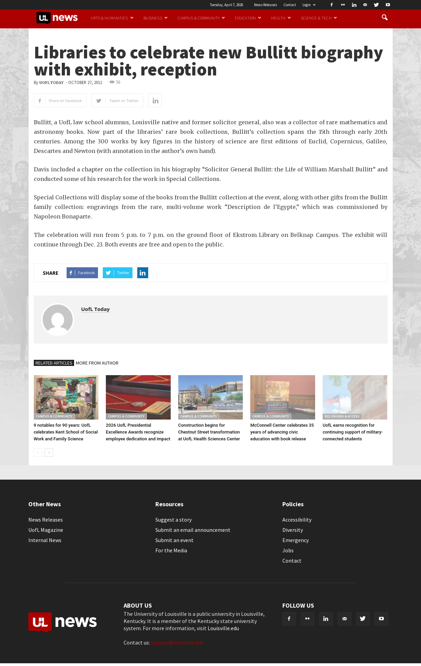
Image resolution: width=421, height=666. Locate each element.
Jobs (288, 550)
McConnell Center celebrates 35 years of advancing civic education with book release (282, 432)
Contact (289, 4)
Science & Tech (319, 17)
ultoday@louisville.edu (177, 642)
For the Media (171, 550)
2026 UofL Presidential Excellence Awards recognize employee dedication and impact (138, 432)
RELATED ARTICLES (54, 363)
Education (248, 17)
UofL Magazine (45, 529)
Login (309, 4)
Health (281, 17)
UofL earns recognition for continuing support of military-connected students (353, 432)
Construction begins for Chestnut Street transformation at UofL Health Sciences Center (209, 432)
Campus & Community (201, 17)
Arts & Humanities (111, 17)
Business (155, 17)
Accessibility (296, 519)
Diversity (292, 529)
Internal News (44, 540)
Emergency (295, 540)
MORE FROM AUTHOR (97, 363)
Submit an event (174, 540)
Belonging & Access (342, 416)
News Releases (265, 4)
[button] (385, 18)
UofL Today (51, 83)
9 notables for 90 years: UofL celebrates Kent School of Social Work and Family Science (66, 432)
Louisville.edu (223, 628)
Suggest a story (173, 519)
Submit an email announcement (192, 529)
